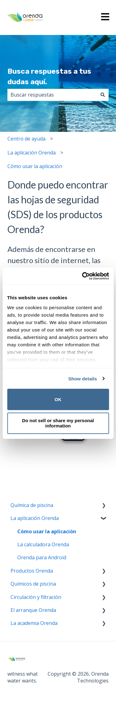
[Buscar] (103, 95)
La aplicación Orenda (31, 152)
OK (58, 399)
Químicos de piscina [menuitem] (33, 583)
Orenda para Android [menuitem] (41, 557)
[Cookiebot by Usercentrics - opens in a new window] (82, 276)
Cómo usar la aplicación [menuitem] (46, 531)
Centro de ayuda (26, 138)
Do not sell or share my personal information (58, 423)
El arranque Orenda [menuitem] (33, 610)
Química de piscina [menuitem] (32, 505)
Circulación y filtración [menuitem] (36, 597)
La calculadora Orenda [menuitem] (43, 544)
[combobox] (52, 95)
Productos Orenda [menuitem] (32, 570)
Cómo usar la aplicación (34, 166)
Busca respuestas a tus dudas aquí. (49, 76)
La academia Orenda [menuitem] (34, 623)
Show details (82, 378)
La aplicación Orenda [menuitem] (35, 518)
